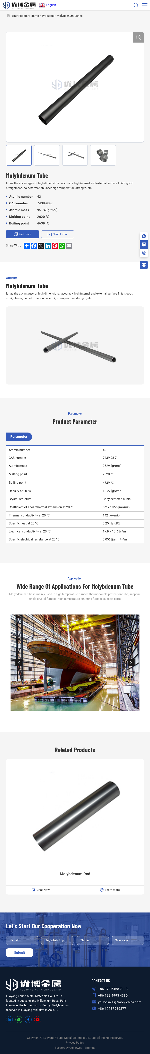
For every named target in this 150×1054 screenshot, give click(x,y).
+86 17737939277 (112, 1009)
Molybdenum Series (70, 16)
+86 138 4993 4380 (113, 996)
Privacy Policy (75, 1043)
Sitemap (90, 1048)
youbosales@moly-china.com (119, 1002)
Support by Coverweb (68, 1048)
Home (35, 16)
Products (48, 16)
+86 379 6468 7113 (113, 989)
